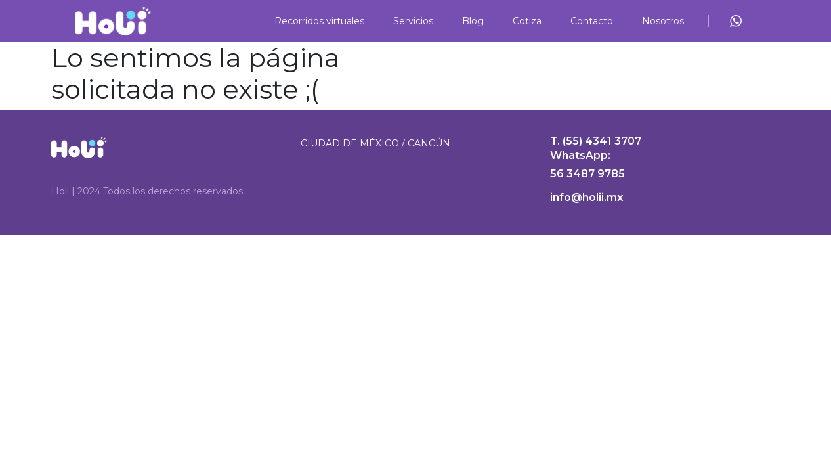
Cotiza (527, 21)
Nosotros (663, 21)
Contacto (591, 21)
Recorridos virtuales (319, 21)
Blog (473, 21)
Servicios (413, 21)
